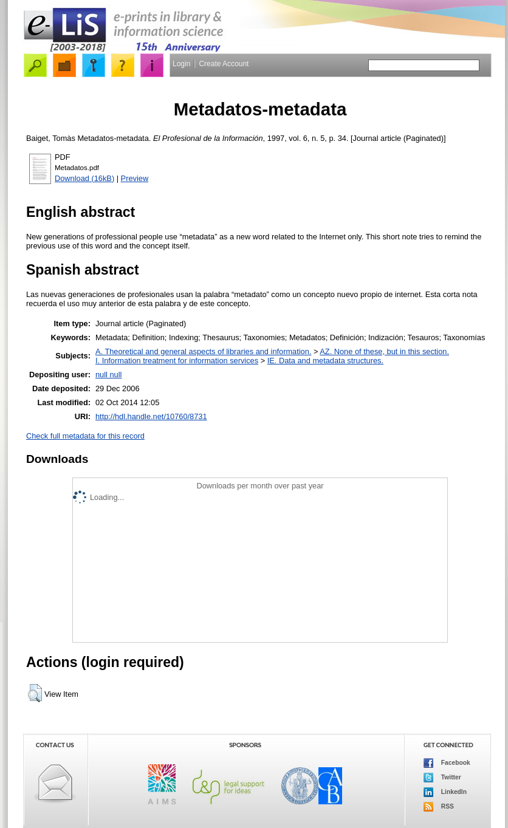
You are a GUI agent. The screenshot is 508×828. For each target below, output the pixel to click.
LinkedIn (445, 792)
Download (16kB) (84, 178)
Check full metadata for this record (85, 435)
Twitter (442, 777)
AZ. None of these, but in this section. (384, 351)
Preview (135, 178)
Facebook (447, 763)
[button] (35, 693)
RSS (439, 807)
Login (181, 64)
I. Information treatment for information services (176, 360)
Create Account (224, 64)
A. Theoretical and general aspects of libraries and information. (203, 351)
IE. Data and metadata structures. (325, 360)
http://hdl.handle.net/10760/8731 (151, 416)
